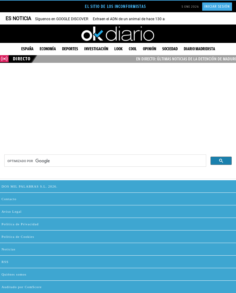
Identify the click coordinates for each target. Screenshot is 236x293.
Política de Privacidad (20, 224)
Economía (48, 49)
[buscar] (104, 161)
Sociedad (170, 49)
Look (118, 49)
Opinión (149, 49)
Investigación (96, 49)
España (27, 49)
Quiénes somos (14, 274)
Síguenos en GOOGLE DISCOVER (61, 19)
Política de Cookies (18, 236)
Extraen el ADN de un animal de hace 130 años (132, 19)
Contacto (9, 199)
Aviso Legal (12, 211)
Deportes (70, 49)
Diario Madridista (199, 49)
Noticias (8, 249)
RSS (5, 262)
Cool (133, 49)
